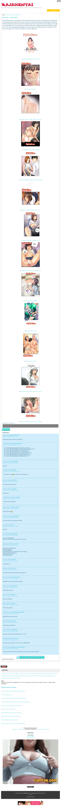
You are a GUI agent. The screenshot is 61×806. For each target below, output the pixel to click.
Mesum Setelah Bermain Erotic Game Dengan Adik (13, 723)
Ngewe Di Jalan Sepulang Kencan (31, 240)
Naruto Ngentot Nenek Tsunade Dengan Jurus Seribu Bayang (15, 702)
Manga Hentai (30, 737)
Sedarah (44, 675)
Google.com (15, 729)
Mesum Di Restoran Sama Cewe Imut (31, 210)
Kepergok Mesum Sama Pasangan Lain (31, 270)
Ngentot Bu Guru (12, 678)
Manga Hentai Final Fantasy (20, 675)
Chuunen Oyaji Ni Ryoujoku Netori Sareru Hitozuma (13, 691)
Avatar (18, 678)
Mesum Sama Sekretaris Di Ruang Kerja (31, 421)
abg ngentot (7, 14)
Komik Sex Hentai (15, 673)
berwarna (13, 14)
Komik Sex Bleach (32, 675)
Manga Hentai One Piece (52, 673)
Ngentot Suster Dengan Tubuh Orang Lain (31, 119)
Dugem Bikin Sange (31, 331)
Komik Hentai (30, 734)
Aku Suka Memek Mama (7, 694)
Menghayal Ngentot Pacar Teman (31, 59)
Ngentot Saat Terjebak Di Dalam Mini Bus (10, 716)
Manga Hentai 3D (51, 675)
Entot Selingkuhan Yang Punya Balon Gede (31, 180)
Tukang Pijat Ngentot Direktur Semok (9, 719)
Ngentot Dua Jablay (31, 361)
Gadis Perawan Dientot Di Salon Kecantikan (11, 712)
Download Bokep (30, 736)
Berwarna (39, 675)
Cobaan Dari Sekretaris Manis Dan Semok (31, 391)
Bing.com (39, 729)
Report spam (15, 436)
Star (8, 425)
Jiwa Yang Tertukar (31, 89)
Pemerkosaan (5, 678)
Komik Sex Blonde (6, 673)
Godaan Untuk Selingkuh (31, 300)
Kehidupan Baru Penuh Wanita (31, 149)
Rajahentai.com (45, 729)
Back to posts (6, 429)
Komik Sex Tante (33, 673)
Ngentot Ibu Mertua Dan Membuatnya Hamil (11, 705)
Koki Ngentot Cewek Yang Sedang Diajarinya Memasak (14, 698)
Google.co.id (21, 729)
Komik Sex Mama (41, 673)
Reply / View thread (7, 436)
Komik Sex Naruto (24, 673)
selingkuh (18, 14)
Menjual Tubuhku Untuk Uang (8, 709)
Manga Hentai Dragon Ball (8, 675)
